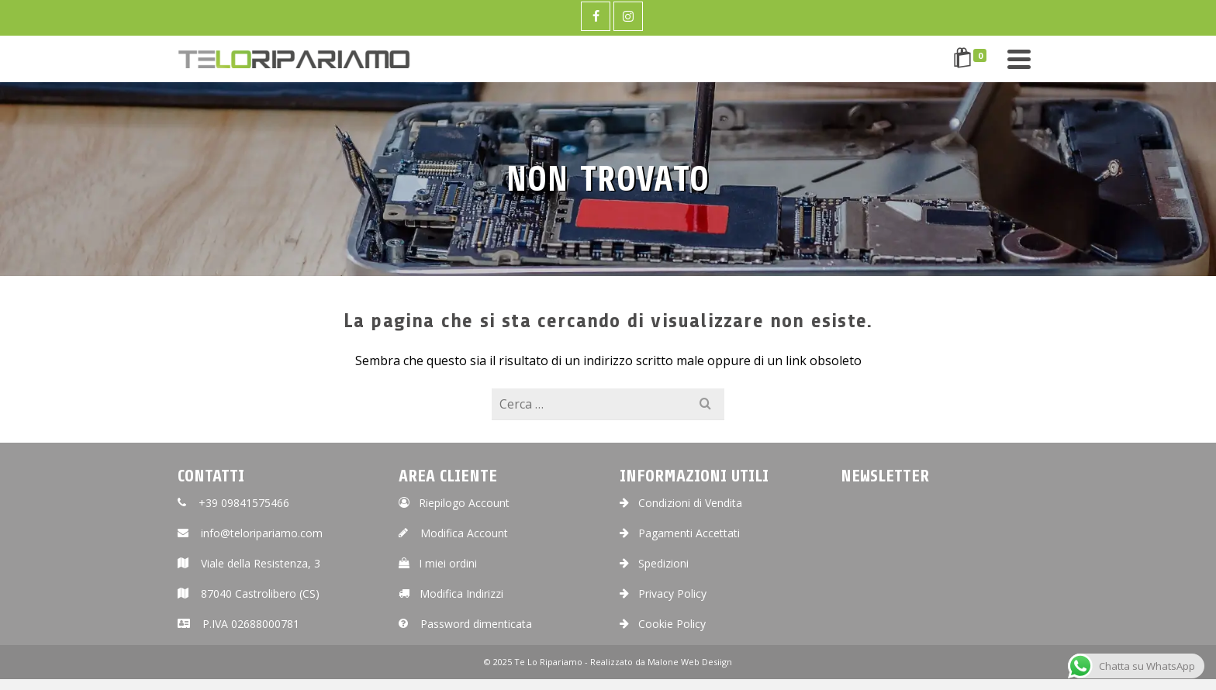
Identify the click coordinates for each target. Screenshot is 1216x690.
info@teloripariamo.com (250, 533)
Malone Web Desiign (690, 662)
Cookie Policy (663, 623)
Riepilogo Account (454, 502)
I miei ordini (438, 563)
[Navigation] (1019, 59)
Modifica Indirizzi (451, 593)
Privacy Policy (663, 593)
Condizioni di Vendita (681, 502)
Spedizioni (654, 563)
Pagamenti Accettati (680, 533)
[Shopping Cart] (972, 59)
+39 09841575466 (233, 502)
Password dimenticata (465, 623)
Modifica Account (453, 533)
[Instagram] (628, 16)
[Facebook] (595, 16)
